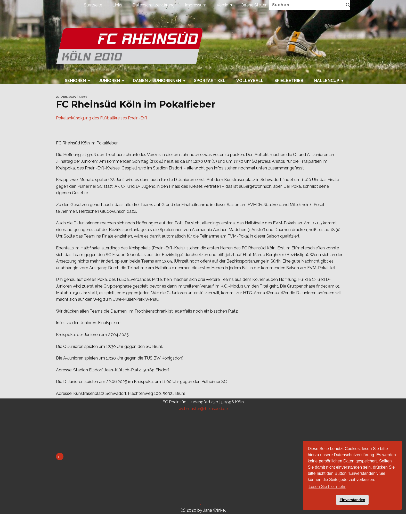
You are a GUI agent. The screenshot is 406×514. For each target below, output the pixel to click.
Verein (222, 5)
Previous (59, 456)
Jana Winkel (214, 510)
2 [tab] (206, 505)
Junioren (109, 81)
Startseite (93, 5)
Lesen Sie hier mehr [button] (326, 486)
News (83, 97)
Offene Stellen (254, 5)
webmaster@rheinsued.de (203, 408)
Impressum (195, 5)
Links (117, 5)
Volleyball (250, 81)
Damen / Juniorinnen (157, 81)
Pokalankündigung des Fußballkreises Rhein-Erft (101, 118)
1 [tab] (200, 505)
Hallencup (326, 81)
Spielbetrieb (288, 81)
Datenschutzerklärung (154, 5)
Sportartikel (209, 81)
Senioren (75, 81)
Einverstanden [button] (352, 500)
